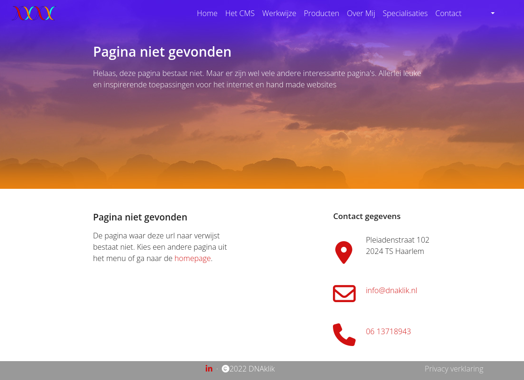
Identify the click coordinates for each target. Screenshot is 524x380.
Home (207, 13)
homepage (193, 258)
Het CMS (239, 13)
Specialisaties (405, 13)
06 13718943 (388, 331)
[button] (488, 13)
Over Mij (361, 13)
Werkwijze (279, 13)
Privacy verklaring (454, 368)
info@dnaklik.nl (391, 290)
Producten (321, 13)
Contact (448, 13)
